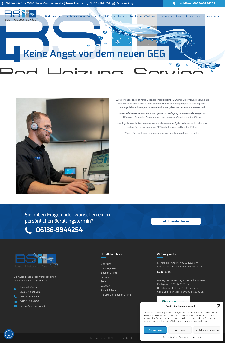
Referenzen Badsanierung (116, 294)
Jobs (200, 16)
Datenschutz (184, 337)
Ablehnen (180, 330)
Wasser (91, 16)
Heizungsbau (76, 16)
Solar (122, 16)
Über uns (165, 16)
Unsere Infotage (184, 16)
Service (136, 16)
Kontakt (213, 16)
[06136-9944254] (28, 230)
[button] (218, 306)
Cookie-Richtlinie (170, 337)
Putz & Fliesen (107, 16)
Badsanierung (54, 16)
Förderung (150, 16)
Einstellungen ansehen (207, 330)
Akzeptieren (155, 330)
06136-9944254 (59, 230)
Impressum (196, 337)
